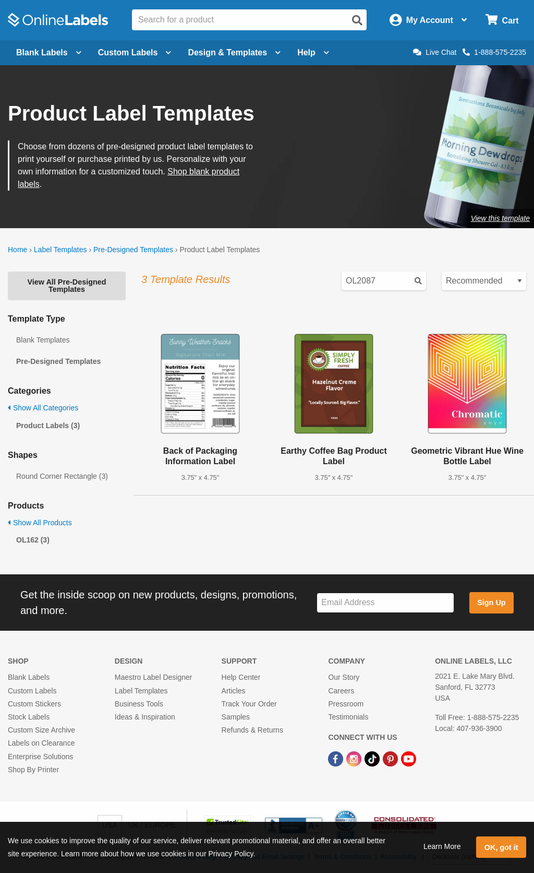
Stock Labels (29, 717)
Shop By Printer (33, 769)
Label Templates (60, 249)
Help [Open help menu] (313, 52)
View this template (500, 218)
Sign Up (491, 602)
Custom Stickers (34, 704)
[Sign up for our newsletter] (385, 602)
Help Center (241, 677)
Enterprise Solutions (40, 756)
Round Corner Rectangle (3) (62, 476)
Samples (236, 717)
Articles (234, 691)
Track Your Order (249, 704)
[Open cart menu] (502, 20)
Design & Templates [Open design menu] (234, 52)
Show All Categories (43, 408)
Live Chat (434, 52)
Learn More (442, 846)
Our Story (343, 677)
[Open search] (357, 20)
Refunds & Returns (252, 730)
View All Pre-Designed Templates (66, 285)
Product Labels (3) (48, 425)
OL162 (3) (33, 540)
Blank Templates (42, 340)
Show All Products (40, 522)
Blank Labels (29, 677)
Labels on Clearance (41, 743)
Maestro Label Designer (153, 677)
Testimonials (348, 717)
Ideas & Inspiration (145, 717)
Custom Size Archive (41, 730)
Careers (341, 691)
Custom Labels (32, 691)
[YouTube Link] (408, 758)
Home (17, 249)
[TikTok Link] (373, 758)
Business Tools (139, 704)
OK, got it (501, 847)
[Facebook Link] (336, 758)
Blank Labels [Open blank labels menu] (48, 52)
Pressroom (345, 704)
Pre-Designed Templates (133, 249)
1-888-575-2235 (494, 52)
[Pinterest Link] (391, 758)
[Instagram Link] (354, 758)
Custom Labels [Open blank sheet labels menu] (135, 52)
